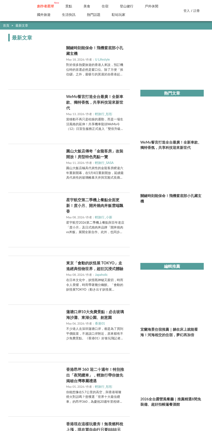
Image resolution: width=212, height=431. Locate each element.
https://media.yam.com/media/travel (94, 411)
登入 (186, 10)
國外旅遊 (70, 14)
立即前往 (64, 109)
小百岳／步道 (131, 6)
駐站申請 (59, 393)
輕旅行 (15, 11)
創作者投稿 (45, 6)
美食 (88, 6)
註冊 (196, 10)
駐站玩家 (118, 14)
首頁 (6, 25)
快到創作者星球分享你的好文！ (183, 25)
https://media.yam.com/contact (96, 416)
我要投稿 (41, 393)
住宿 (106, 6)
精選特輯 (45, 14)
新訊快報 (95, 14)
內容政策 (77, 393)
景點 (70, 6)
